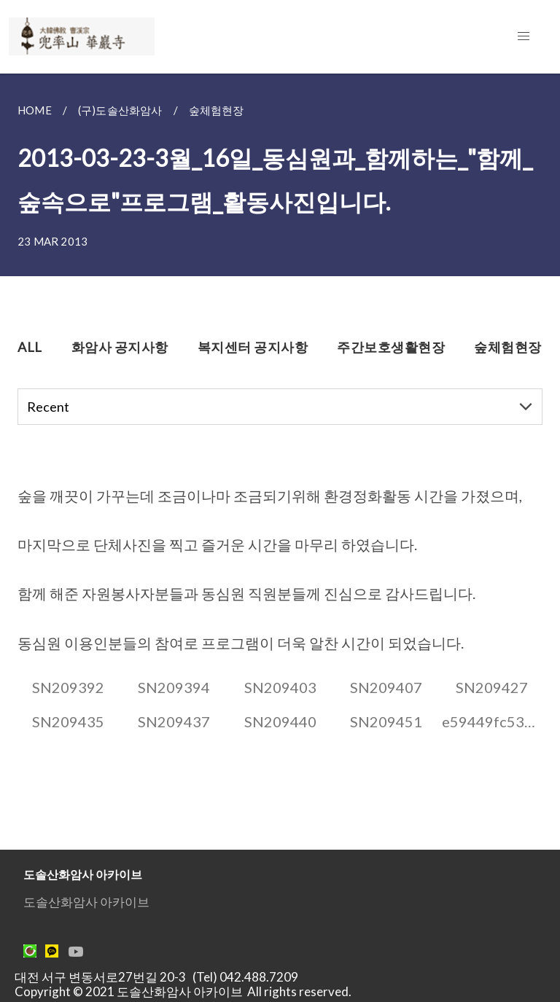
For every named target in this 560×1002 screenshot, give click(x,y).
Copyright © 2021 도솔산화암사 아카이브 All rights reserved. (183, 991)
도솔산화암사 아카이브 (86, 901)
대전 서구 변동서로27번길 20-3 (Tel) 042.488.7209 (161, 977)
